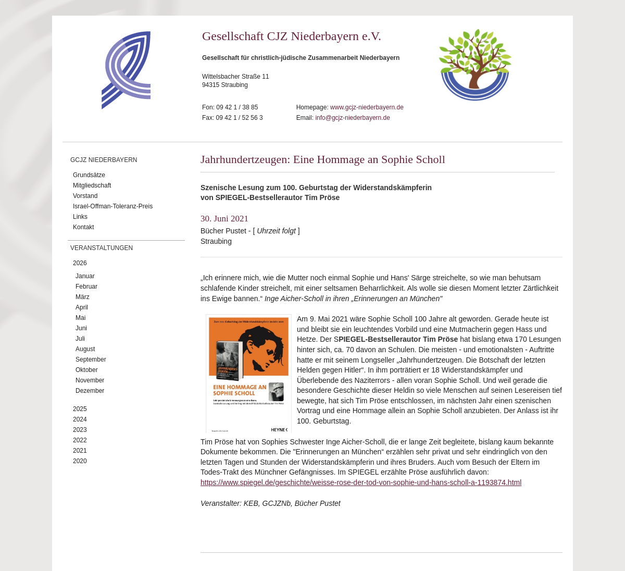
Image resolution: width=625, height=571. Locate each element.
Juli (80, 338)
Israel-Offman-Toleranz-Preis (113, 206)
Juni (81, 328)
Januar (85, 276)
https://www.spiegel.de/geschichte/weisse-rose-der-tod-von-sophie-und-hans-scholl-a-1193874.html (361, 482)
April (82, 307)
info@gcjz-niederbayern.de (352, 117)
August (85, 349)
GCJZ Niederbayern (103, 160)
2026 (80, 263)
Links (80, 216)
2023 (80, 429)
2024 (80, 419)
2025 (80, 409)
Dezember (90, 390)
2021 (80, 450)
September (91, 359)
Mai (80, 317)
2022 (80, 440)
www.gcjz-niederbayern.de (367, 107)
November (90, 380)
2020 (80, 461)
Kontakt (83, 227)
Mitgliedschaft (92, 185)
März (83, 297)
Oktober (87, 370)
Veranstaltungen (101, 248)
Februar (86, 286)
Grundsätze (89, 175)
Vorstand (85, 196)
